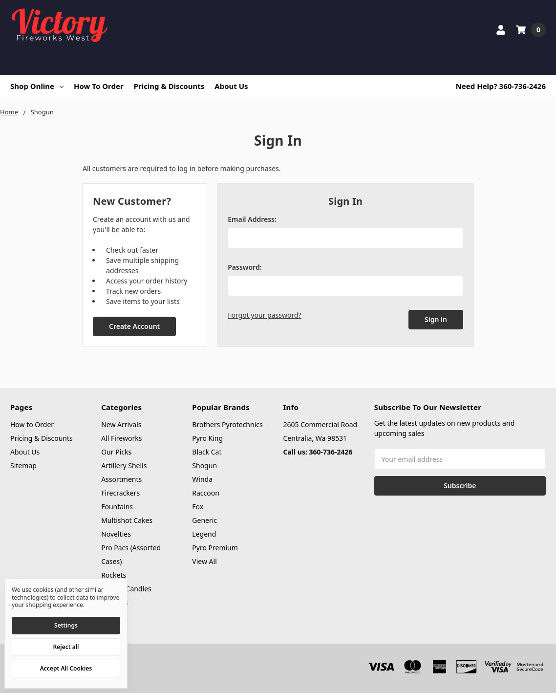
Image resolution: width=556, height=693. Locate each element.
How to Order (99, 86)
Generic (204, 520)
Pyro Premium (215, 547)
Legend (204, 534)
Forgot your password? (264, 315)
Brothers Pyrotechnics (227, 424)
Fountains (117, 506)
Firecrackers (120, 493)
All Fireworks (121, 438)
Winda (202, 479)
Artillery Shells (124, 465)
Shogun (204, 465)
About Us (231, 86)
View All (204, 561)
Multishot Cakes (126, 520)
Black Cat (206, 451)
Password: (244, 267)
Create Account (134, 326)
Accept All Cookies (66, 668)
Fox (197, 506)
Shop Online (37, 86)
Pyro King (207, 438)
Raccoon (205, 493)
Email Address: (252, 219)
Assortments (121, 479)
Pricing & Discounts (169, 86)
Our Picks (116, 451)
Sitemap (23, 465)
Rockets (113, 575)
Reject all (66, 647)
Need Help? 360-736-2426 (501, 86)
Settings (66, 625)
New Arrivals (121, 424)
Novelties (116, 534)
